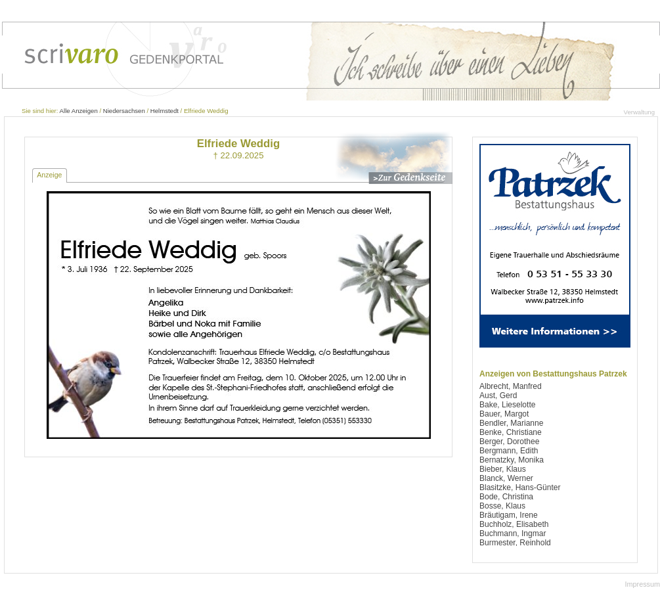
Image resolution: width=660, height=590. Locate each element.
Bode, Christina (506, 496)
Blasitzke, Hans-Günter (519, 487)
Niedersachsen (124, 110)
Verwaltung (639, 112)
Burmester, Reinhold (515, 542)
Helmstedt (164, 110)
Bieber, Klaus (502, 469)
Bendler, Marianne (511, 423)
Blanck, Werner (506, 478)
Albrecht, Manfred (510, 386)
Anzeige (49, 175)
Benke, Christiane (510, 432)
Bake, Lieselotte (507, 404)
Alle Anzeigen (79, 110)
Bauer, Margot (504, 414)
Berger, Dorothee (509, 441)
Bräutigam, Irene (508, 515)
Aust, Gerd (498, 395)
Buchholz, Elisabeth (513, 524)
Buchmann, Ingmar (512, 533)
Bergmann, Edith (508, 450)
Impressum (642, 584)
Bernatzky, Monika (511, 460)
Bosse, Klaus (502, 506)
